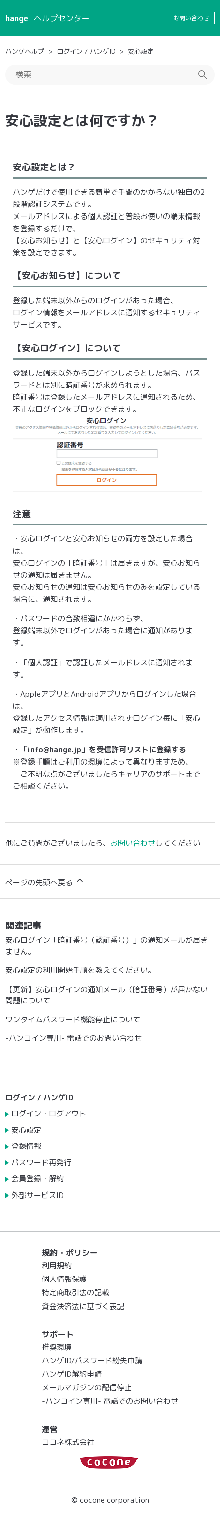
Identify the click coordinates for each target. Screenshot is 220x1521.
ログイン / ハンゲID (86, 51)
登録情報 (26, 1146)
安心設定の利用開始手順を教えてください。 (80, 970)
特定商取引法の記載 (75, 1292)
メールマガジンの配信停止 (87, 1387)
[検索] (110, 75)
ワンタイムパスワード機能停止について (72, 1019)
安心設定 (141, 51)
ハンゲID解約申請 (72, 1374)
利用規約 (57, 1265)
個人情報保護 (64, 1279)
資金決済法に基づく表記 (83, 1306)
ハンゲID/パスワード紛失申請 (92, 1360)
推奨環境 (57, 1347)
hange (16, 18)
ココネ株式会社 (68, 1442)
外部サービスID (37, 1195)
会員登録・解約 (37, 1178)
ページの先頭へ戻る (45, 881)
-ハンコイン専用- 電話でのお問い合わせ (73, 1038)
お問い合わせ (191, 18)
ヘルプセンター (62, 18)
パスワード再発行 (41, 1162)
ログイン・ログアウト (48, 1113)
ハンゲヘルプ (24, 51)
